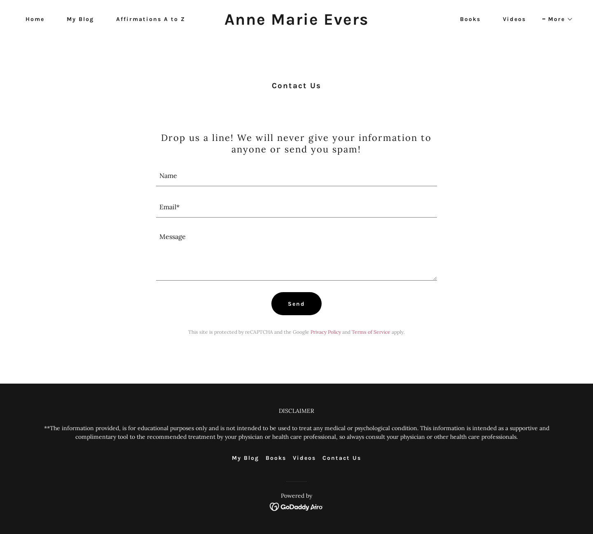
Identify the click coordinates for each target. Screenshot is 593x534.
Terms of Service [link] (371, 332)
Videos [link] (514, 19)
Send (296, 303)
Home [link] (35, 19)
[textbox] (296, 175)
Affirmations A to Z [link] (150, 19)
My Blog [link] (80, 19)
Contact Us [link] (341, 457)
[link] (296, 22)
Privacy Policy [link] (326, 332)
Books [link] (470, 19)
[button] (557, 19)
